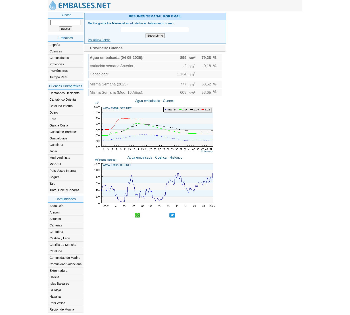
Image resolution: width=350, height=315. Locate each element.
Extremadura (58, 270)
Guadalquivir (58, 138)
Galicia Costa (59, 125)
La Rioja (55, 290)
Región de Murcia (62, 309)
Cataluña (56, 251)
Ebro (53, 119)
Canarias (56, 225)
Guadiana (56, 145)
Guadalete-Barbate (63, 132)
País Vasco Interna (63, 170)
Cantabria (56, 232)
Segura (55, 177)
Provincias (57, 64)
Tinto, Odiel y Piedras (64, 190)
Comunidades (59, 58)
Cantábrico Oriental (63, 99)
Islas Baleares (59, 283)
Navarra (55, 296)
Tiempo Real (58, 77)
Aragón (55, 212)
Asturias (55, 219)
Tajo (52, 183)
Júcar (53, 151)
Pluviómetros (59, 71)
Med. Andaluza (60, 158)
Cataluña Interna (61, 106)
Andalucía (56, 206)
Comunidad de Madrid (65, 257)
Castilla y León (60, 238)
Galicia (54, 277)
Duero (54, 112)
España (55, 45)
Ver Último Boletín (99, 40)
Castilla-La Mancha (63, 245)
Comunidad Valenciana (66, 264)
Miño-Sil (55, 164)
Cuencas (56, 51)
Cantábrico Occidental (65, 93)
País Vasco (57, 303)
